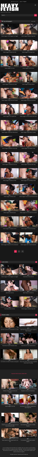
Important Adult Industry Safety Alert (19, 373)
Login (21, 1)
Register (24, 1)
